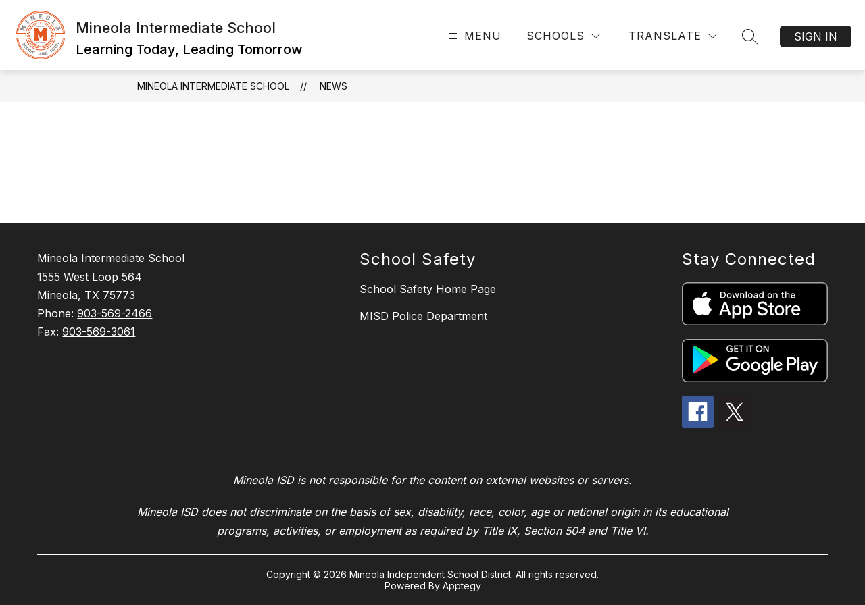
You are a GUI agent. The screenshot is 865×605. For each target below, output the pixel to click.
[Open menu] (473, 36)
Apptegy (462, 585)
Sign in (815, 36)
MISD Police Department (423, 316)
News (333, 86)
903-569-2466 (114, 313)
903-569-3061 (98, 331)
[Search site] (750, 36)
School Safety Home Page (428, 289)
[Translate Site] (672, 36)
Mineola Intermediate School (213, 86)
